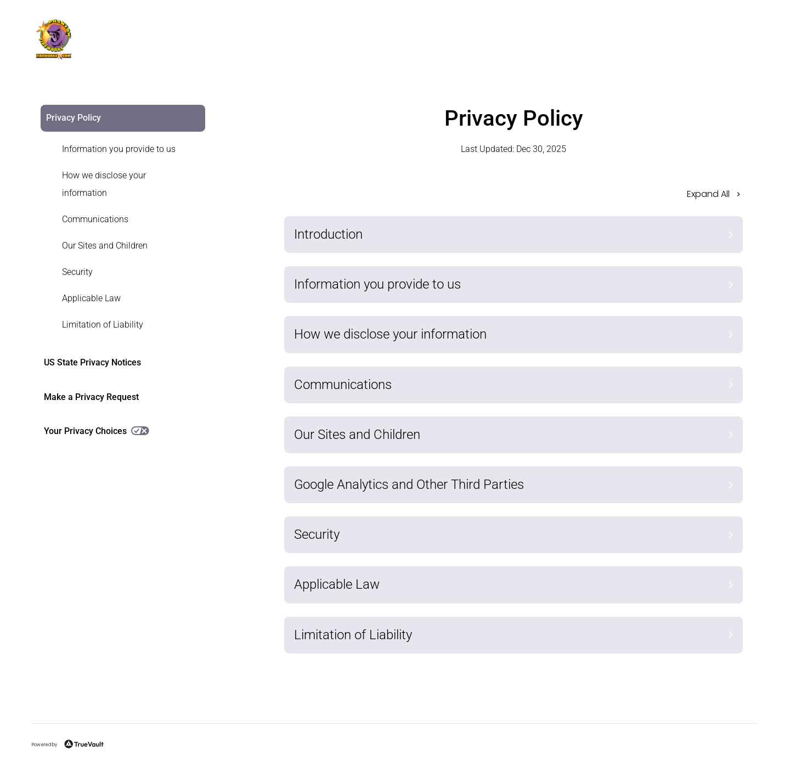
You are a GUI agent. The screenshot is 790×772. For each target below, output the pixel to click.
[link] (116, 149)
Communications (95, 219)
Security (77, 272)
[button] (514, 197)
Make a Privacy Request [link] (91, 397)
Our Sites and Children (105, 245)
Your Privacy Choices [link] (96, 431)
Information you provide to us (119, 149)
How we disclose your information (104, 184)
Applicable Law (91, 298)
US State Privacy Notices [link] (92, 362)
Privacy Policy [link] (73, 117)
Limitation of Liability (102, 324)
